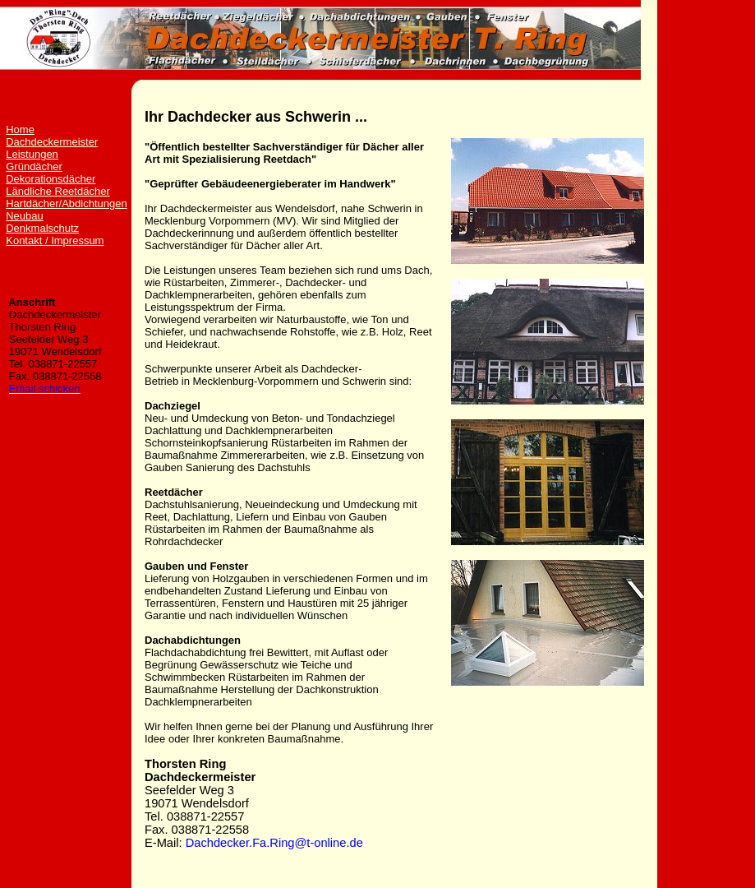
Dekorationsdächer (50, 179)
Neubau (25, 216)
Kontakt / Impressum (55, 240)
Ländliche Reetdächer (57, 191)
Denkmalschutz (42, 228)
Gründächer (34, 166)
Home (20, 129)
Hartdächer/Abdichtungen (66, 203)
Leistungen (32, 154)
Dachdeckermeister (52, 142)
